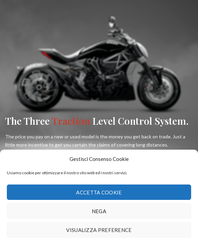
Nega (99, 211)
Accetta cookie (99, 192)
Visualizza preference (99, 230)
